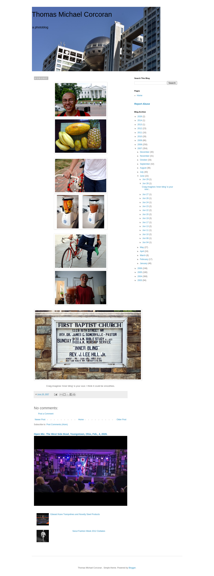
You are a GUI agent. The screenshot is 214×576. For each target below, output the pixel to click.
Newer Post (40, 419)
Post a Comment (45, 414)
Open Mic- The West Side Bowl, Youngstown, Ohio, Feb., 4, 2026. (70, 434)
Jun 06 (145, 238)
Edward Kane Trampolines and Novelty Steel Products (75, 514)
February (144, 259)
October (144, 160)
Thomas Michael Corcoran (72, 14)
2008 (140, 144)
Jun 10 (145, 234)
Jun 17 (145, 222)
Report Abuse (142, 103)
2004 (140, 276)
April (142, 251)
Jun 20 (145, 214)
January (144, 263)
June (142, 176)
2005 (140, 272)
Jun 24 (145, 202)
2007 (140, 148)
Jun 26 (145, 198)
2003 (140, 280)
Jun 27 (145, 194)
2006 (140, 268)
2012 (140, 128)
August (143, 168)
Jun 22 (145, 210)
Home (81, 419)
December (145, 152)
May (142, 247)
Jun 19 (145, 218)
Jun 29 (145, 179)
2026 (140, 116)
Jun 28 (145, 183)
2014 (140, 120)
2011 (140, 132)
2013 (140, 124)
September (145, 164)
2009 (140, 140)
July (142, 172)
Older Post (121, 419)
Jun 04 (145, 242)
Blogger (132, 568)
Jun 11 (145, 230)
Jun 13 (145, 226)
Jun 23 (145, 206)
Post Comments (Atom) (57, 424)
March (143, 255)
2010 (140, 136)
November (145, 156)
